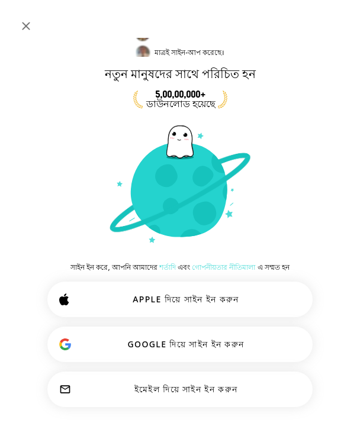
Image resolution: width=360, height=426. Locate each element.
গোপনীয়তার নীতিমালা (223, 267)
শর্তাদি (167, 267)
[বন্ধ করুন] (26, 26)
